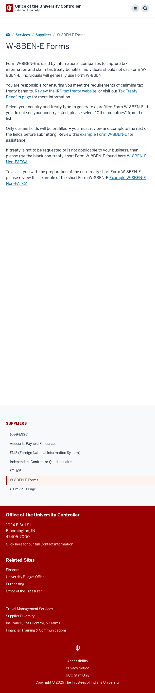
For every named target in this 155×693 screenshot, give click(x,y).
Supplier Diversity (20, 616)
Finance (12, 570)
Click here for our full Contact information (39, 544)
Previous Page (23, 489)
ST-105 (15, 471)
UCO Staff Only (77, 675)
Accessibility (77, 661)
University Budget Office (25, 577)
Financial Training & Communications (36, 630)
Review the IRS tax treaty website (65, 91)
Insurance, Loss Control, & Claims (33, 623)
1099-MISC (19, 434)
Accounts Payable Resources (33, 443)
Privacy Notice (77, 668)
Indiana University (105, 682)
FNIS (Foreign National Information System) (45, 453)
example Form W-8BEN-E (103, 134)
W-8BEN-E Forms (24, 480)
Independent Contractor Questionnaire (41, 462)
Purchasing (15, 584)
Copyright (43, 682)
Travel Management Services (29, 609)
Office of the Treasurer (24, 591)
